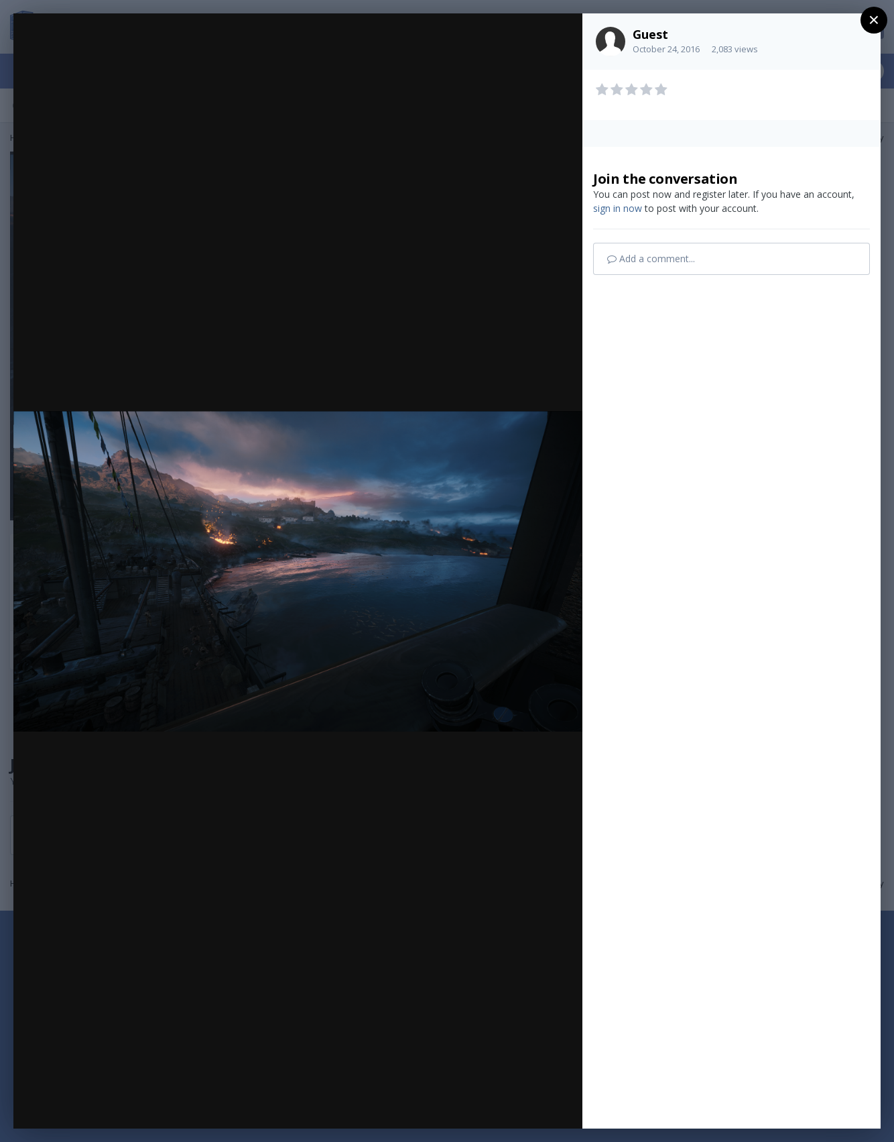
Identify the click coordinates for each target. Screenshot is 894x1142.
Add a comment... (651, 258)
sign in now (617, 208)
